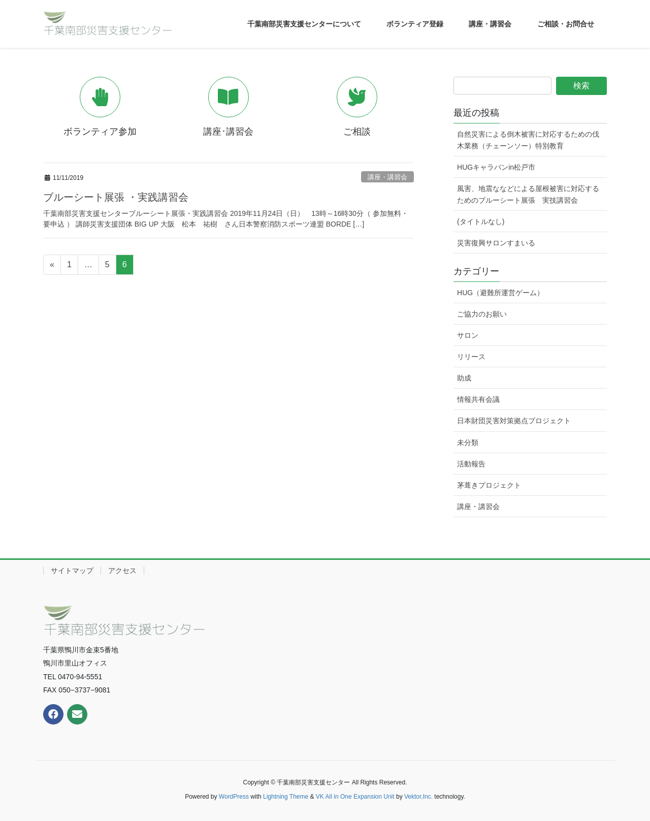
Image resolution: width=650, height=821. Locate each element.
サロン (467, 335)
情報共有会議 (478, 399)
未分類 (467, 442)
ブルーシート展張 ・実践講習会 (115, 197)
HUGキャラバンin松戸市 (496, 167)
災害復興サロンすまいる (496, 243)
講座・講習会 (387, 177)
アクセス (122, 570)
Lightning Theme (285, 796)
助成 (464, 378)
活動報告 (471, 464)
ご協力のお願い (482, 314)
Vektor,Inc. (418, 796)
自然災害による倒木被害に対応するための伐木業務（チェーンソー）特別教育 (528, 140)
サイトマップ (72, 570)
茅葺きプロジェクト (489, 485)
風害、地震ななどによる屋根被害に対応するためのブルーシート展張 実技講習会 (528, 194)
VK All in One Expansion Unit (355, 796)
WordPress (234, 796)
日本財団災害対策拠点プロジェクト (514, 421)
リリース (471, 357)
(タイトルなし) (480, 221)
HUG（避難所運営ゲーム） (500, 293)
